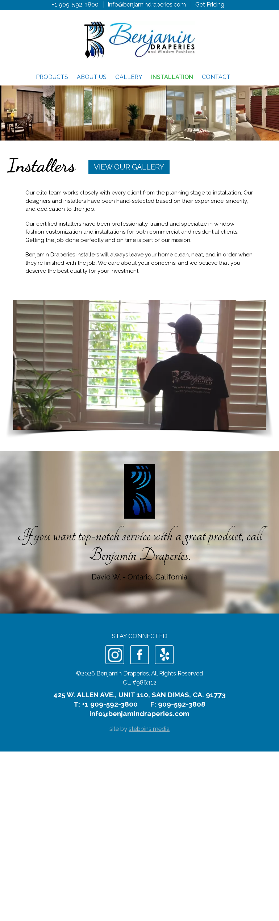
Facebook (139, 654)
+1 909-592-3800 (75, 4)
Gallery (128, 77)
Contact (216, 77)
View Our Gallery (129, 167)
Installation (172, 77)
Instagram (114, 654)
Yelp (164, 654)
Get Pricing (209, 4)
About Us (92, 77)
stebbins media (149, 728)
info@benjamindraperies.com (147, 4)
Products (52, 77)
